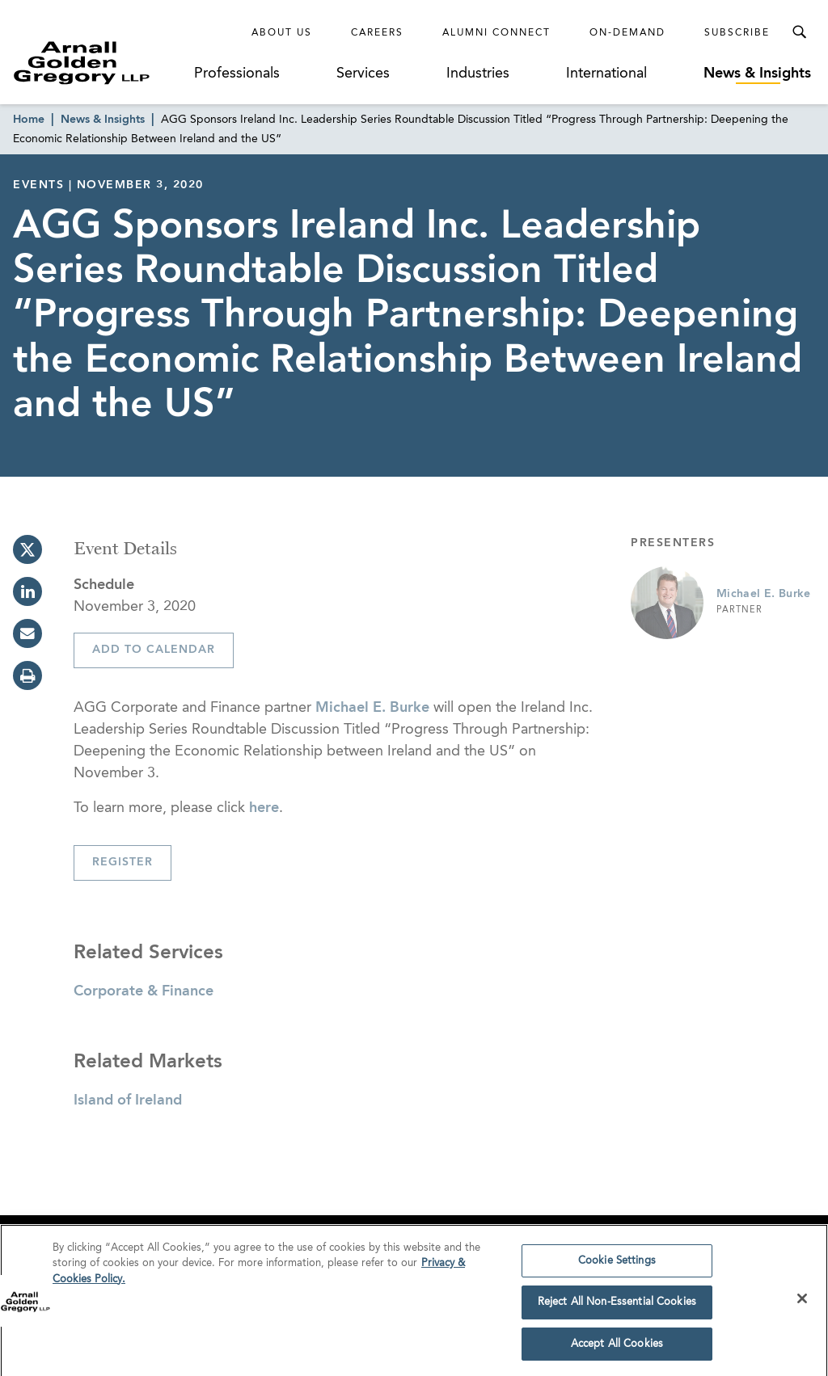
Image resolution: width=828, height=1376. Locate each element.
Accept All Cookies (617, 1349)
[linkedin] (27, 591)
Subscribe (737, 33)
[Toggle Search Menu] (799, 32)
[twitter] (27, 549)
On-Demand (627, 33)
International (606, 73)
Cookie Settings (617, 1265)
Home (28, 119)
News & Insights (757, 73)
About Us (281, 33)
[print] (27, 675)
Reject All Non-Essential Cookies (617, 1307)
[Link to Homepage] (102, 62)
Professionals (237, 73)
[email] (27, 633)
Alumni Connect (496, 33)
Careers (377, 33)
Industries (477, 73)
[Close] (802, 1303)
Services (363, 73)
